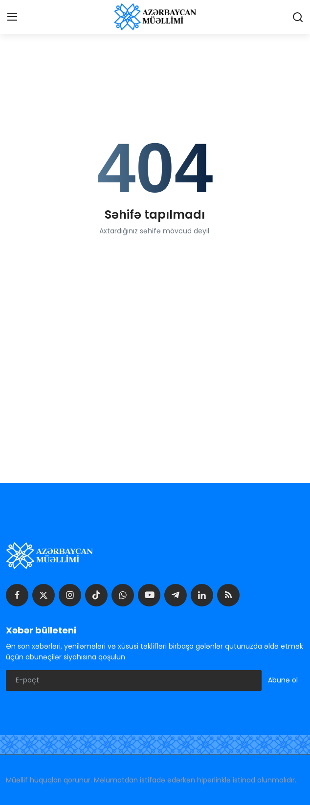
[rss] (228, 595)
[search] (298, 17)
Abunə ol (283, 680)
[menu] (12, 17)
